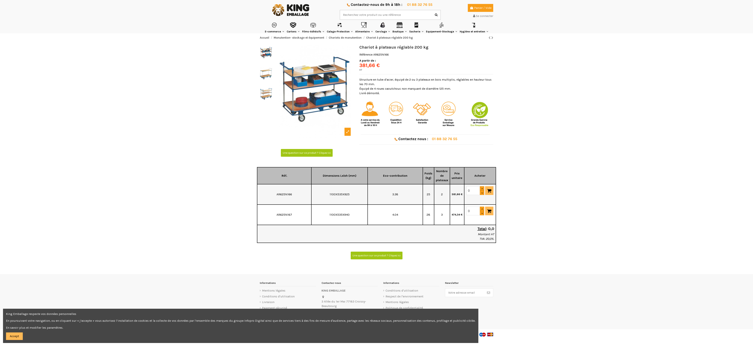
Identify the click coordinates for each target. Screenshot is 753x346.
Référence (366, 54)
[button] (274, 27)
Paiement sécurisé (274, 308)
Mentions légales (273, 290)
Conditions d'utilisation (278, 296)
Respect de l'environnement (404, 296)
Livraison (268, 302)
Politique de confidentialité (404, 308)
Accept (14, 336)
